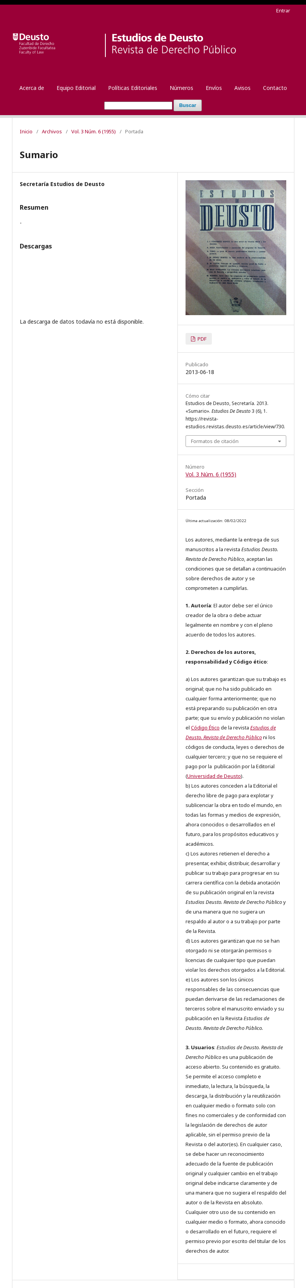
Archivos (52, 131)
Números (181, 87)
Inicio (26, 131)
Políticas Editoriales (132, 87)
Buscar (187, 105)
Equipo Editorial (76, 87)
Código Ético (205, 727)
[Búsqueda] (138, 106)
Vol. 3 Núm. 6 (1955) (93, 131)
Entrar (283, 10)
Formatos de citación (215, 441)
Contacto (275, 87)
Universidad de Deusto (214, 775)
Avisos (242, 87)
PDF (201, 338)
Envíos (214, 87)
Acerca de (31, 87)
